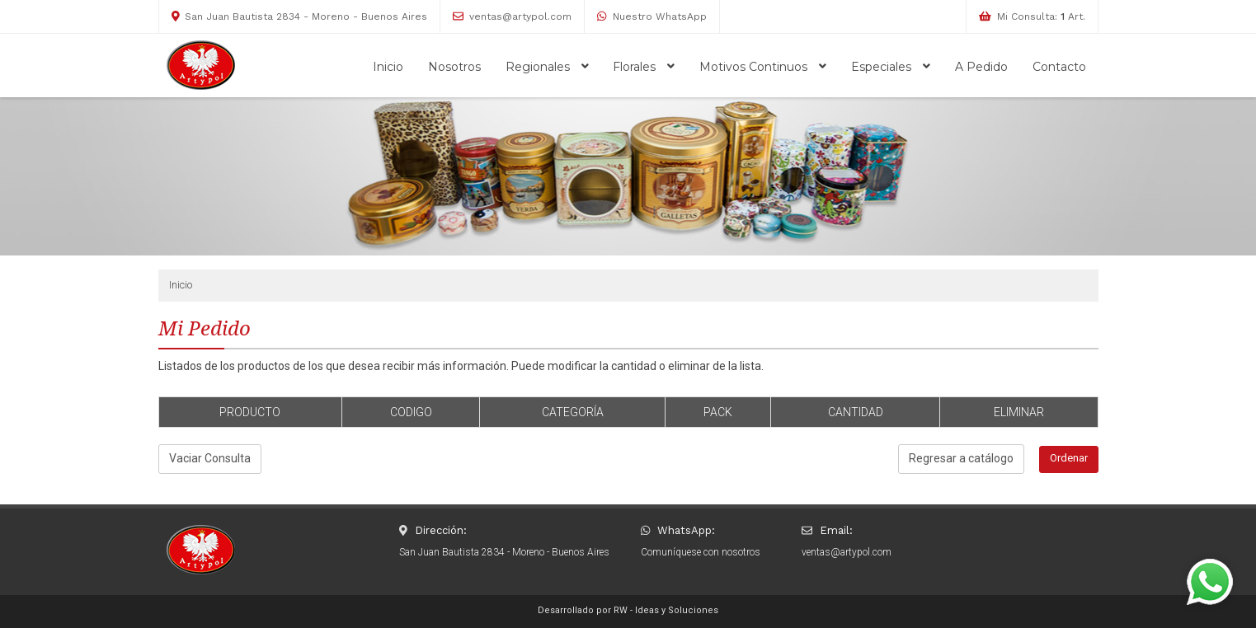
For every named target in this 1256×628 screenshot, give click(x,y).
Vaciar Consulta (210, 458)
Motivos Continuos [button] (762, 66)
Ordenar (1069, 458)
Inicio (388, 66)
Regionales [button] (547, 66)
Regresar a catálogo (961, 458)
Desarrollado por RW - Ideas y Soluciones (628, 610)
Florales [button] (644, 66)
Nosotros (454, 66)
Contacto (1059, 66)
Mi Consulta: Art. (1041, 16)
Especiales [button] (890, 66)
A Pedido (981, 66)
